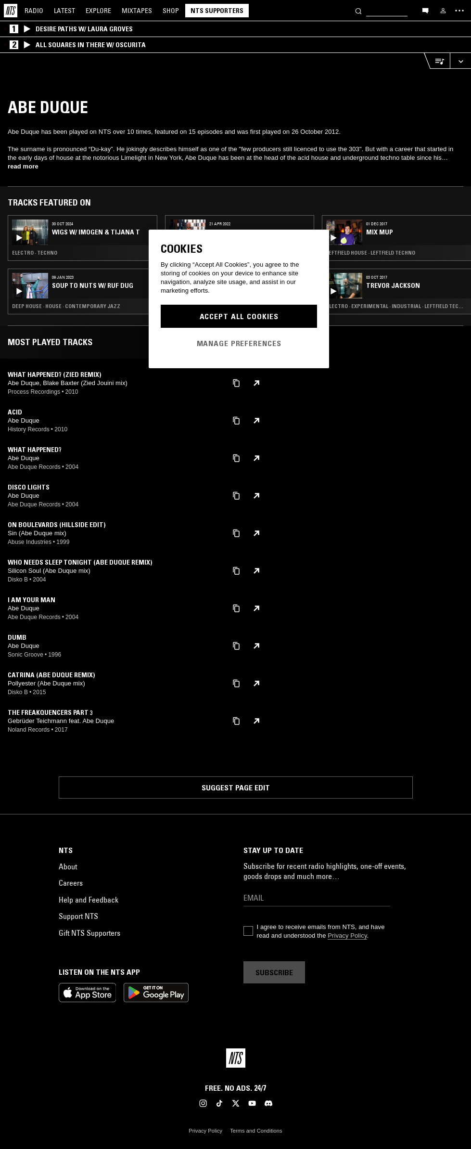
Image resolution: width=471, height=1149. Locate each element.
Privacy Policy (347, 935)
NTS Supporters (217, 10)
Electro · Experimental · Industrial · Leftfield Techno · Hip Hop (396, 306)
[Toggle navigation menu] (459, 10)
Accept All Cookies (239, 316)
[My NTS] (443, 10)
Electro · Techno (34, 252)
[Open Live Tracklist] (437, 61)
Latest (64, 10)
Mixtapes (137, 10)
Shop (171, 10)
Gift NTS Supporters (89, 933)
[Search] (358, 10)
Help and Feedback (88, 899)
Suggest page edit (236, 787)
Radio (34, 10)
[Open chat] (425, 10)
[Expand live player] (460, 61)
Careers (71, 883)
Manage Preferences (239, 343)
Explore (98, 10)
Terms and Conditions (256, 1131)
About (68, 866)
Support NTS (78, 916)
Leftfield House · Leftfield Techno (370, 252)
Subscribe (274, 972)
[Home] (10, 10)
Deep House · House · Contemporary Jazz (66, 306)
